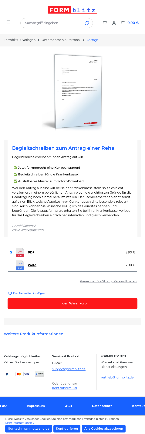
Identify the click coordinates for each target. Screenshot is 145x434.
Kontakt (138, 406)
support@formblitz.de (69, 369)
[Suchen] (87, 23)
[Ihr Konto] (114, 23)
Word (32, 265)
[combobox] (51, 23)
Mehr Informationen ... (19, 423)
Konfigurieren (67, 428)
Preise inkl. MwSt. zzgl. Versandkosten (108, 281)
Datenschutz (102, 406)
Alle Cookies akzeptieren (103, 428)
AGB (68, 406)
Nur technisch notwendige (28, 428)
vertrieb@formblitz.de (117, 377)
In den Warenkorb (73, 303)
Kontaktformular (64, 388)
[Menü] (8, 22)
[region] (72, 91)
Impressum (36, 406)
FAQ (3, 406)
